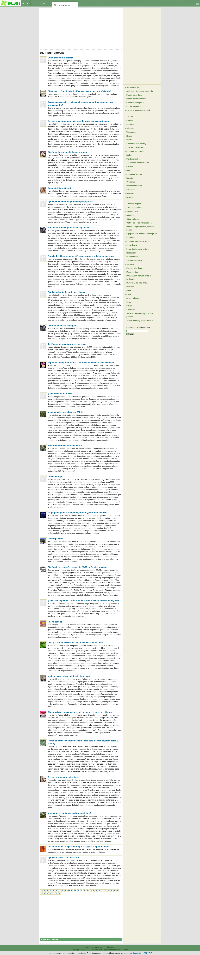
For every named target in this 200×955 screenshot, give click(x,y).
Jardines (130, 264)
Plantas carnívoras (134, 186)
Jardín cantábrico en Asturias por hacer (67, 344)
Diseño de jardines (134, 95)
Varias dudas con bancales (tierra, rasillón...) (69, 813)
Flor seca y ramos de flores (137, 241)
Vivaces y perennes (134, 147)
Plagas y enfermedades (136, 99)
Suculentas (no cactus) (136, 144)
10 (69, 890)
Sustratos (130, 310)
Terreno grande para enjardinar (63, 777)
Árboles (129, 117)
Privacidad (110, 947)
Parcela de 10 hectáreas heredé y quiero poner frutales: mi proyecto (81, 256)
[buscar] (64, 5)
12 (75, 890)
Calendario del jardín (135, 103)
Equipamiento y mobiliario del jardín (141, 234)
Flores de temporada (135, 151)
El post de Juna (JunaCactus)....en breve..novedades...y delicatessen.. (82, 363)
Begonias (130, 197)
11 (72, 890)
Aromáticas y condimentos (137, 163)
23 (108, 890)
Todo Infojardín (132, 87)
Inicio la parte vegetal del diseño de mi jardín (69, 676)
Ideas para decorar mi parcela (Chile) (65, 412)
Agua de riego (132, 211)
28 (44, 893)
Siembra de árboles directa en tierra (65, 446)
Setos (128, 302)
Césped (129, 167)
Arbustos (130, 128)
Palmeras (130, 124)
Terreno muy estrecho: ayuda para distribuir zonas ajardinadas (78, 121)
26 (117, 890)
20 (99, 890)
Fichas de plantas (133, 106)
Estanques (130, 238)
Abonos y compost (134, 208)
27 (41, 893)
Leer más (137, 953)
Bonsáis (129, 178)
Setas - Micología (133, 298)
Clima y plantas (133, 219)
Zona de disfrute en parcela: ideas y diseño (69, 228)
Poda (128, 290)
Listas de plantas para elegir (138, 110)
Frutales (129, 121)
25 (114, 890)
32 (56, 893)
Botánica (130, 215)
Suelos (129, 306)
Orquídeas (130, 182)
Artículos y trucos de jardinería (139, 91)
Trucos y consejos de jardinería (139, 320)
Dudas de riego (55, 477)
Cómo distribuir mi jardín (60, 188)
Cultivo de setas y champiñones (140, 223)
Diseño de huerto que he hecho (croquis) (67, 152)
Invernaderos (132, 257)
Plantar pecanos (56, 539)
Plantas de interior (134, 174)
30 (50, 893)
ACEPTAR (148, 953)
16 (87, 890)
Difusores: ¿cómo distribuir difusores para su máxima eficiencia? (79, 91)
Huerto (129, 170)
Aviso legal (99, 947)
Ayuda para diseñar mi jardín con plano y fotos (70, 202)
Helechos (130, 193)
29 (47, 893)
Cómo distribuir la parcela (60, 58)
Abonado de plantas (134, 204)
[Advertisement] (81, 28)
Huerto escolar (55, 622)
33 (59, 893)
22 (105, 890)
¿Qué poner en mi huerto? (60, 394)
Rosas (129, 136)
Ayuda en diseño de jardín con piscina (66, 292)
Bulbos (129, 155)
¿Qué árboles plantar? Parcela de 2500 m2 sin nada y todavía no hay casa (83, 601)
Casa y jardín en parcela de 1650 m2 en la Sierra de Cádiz (75, 643)
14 (81, 890)
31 (53, 893)
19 (96, 890)
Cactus (129, 140)
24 (111, 890)
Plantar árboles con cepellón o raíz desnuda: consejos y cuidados (80, 712)
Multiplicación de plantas (137, 283)
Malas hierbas (132, 272)
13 (78, 890)
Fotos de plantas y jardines (137, 249)
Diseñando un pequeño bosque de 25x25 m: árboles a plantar (77, 567)
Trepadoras (131, 132)
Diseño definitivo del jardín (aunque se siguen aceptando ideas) (79, 846)
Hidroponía (131, 253)
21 (102, 890)
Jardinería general (134, 260)
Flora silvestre (132, 245)
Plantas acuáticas (133, 159)
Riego (128, 294)
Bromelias (130, 190)
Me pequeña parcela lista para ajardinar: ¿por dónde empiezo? (78, 513)
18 (93, 890)
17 (90, 890)
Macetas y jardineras (135, 268)
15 (84, 890)
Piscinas (130, 287)
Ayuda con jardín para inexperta (63, 857)
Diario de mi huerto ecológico (62, 326)
